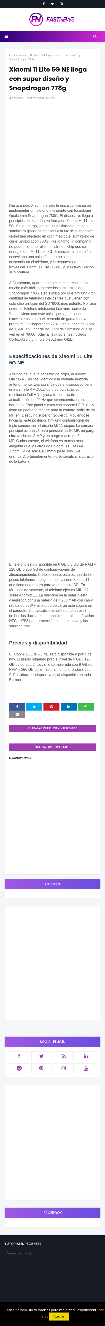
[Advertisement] (52, 884)
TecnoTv (18, 98)
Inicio (13, 55)
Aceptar (59, 1316)
